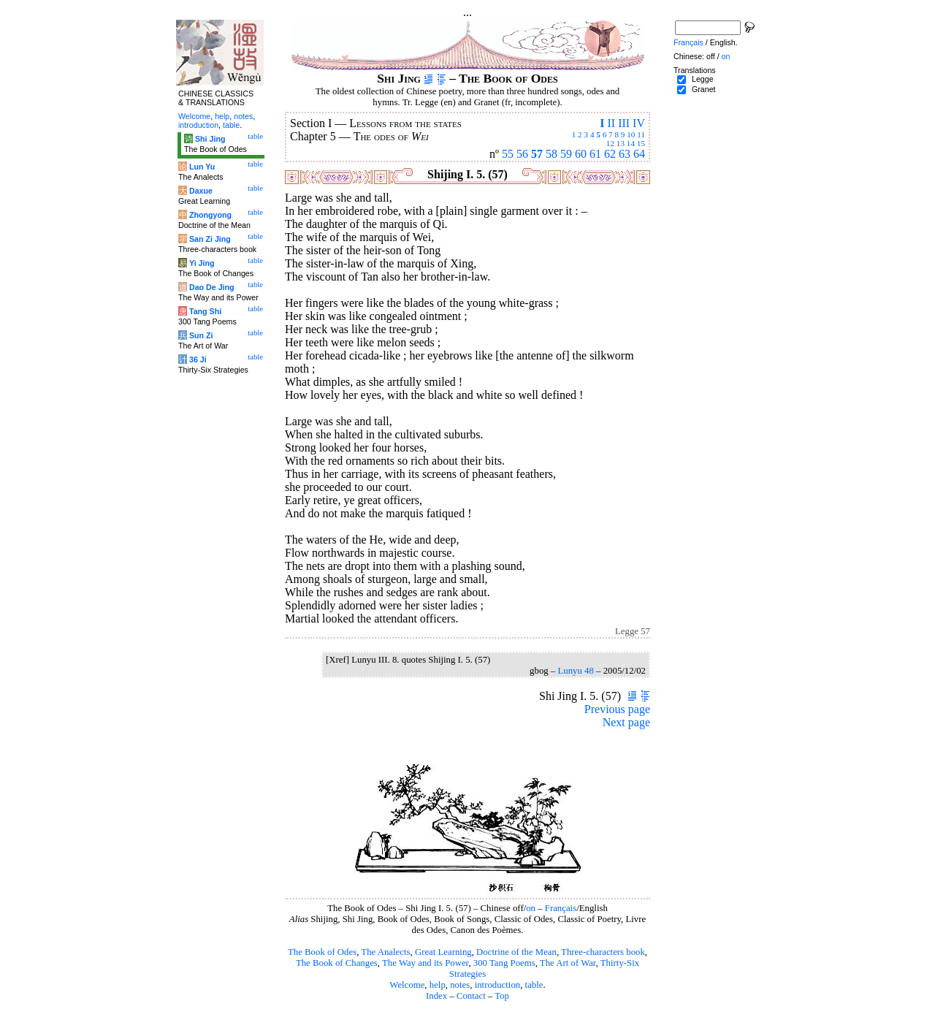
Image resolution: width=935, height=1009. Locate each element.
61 (595, 154)
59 (566, 154)
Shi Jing (210, 138)
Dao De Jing (211, 287)
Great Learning (443, 952)
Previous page (617, 709)
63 (624, 154)
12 (610, 143)
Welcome (406, 985)
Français (560, 908)
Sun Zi (201, 335)
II (611, 123)
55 (508, 154)
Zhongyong (210, 214)
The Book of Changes (337, 963)
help (438, 985)
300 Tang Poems (504, 963)
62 (610, 154)
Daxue (201, 190)
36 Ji (198, 359)
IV (639, 123)
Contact (471, 996)
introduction (498, 985)
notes (460, 985)
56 (522, 154)
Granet (704, 89)
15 (641, 143)
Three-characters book (603, 952)
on (530, 908)
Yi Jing (202, 263)
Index (436, 996)
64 (639, 154)
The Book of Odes (322, 952)
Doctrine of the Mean (516, 952)
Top (502, 996)
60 (581, 154)
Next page (626, 722)
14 (631, 143)
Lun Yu (202, 166)
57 (537, 154)
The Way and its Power (425, 963)
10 (631, 134)
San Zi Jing (210, 239)
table (534, 985)
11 (641, 134)
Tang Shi (205, 311)
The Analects (385, 952)
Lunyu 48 (575, 671)
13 (621, 143)
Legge (703, 79)
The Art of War (568, 963)
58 (551, 154)
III (624, 123)
